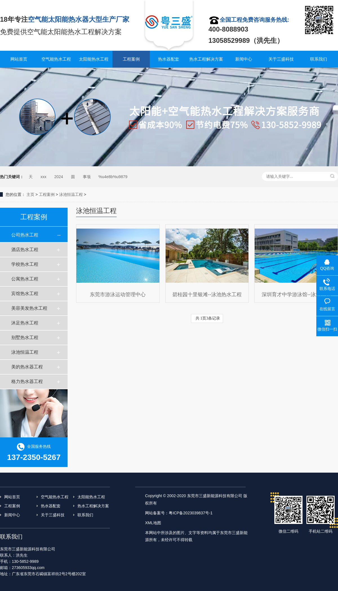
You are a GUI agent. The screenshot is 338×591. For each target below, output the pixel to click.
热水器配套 (168, 59)
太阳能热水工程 (93, 59)
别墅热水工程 (24, 337)
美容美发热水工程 (29, 308)
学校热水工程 (24, 264)
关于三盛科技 (281, 59)
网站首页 (18, 59)
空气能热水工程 (56, 59)
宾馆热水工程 (24, 293)
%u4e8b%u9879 (113, 176)
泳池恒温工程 (71, 194)
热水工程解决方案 (206, 59)
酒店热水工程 (24, 249)
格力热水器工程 (27, 381)
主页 (30, 194)
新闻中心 (243, 59)
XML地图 (153, 523)
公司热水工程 (24, 235)
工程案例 (131, 59)
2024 (58, 176)
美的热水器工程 (27, 366)
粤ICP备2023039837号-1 (191, 513)
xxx (43, 176)
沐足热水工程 (24, 322)
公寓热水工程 (24, 278)
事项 (87, 176)
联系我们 (318, 59)
